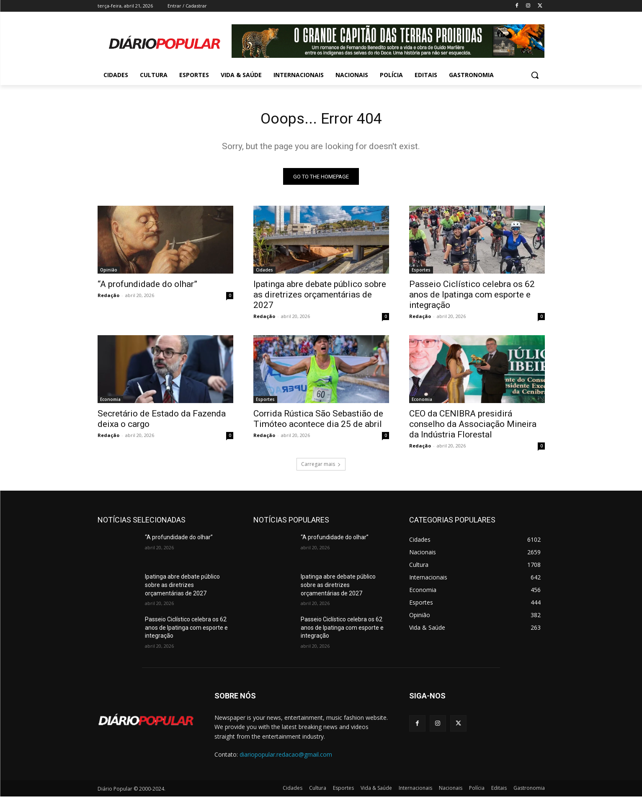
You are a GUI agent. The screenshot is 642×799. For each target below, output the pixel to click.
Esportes (421, 272)
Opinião (108, 272)
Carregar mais (321, 466)
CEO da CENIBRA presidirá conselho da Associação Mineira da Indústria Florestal (472, 426)
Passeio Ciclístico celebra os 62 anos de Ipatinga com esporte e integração (472, 297)
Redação (108, 298)
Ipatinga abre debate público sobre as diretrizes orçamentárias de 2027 (319, 297)
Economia (110, 402)
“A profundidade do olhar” (147, 287)
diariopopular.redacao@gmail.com (286, 757)
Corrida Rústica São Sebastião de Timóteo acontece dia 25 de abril (318, 421)
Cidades (264, 272)
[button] (535, 75)
